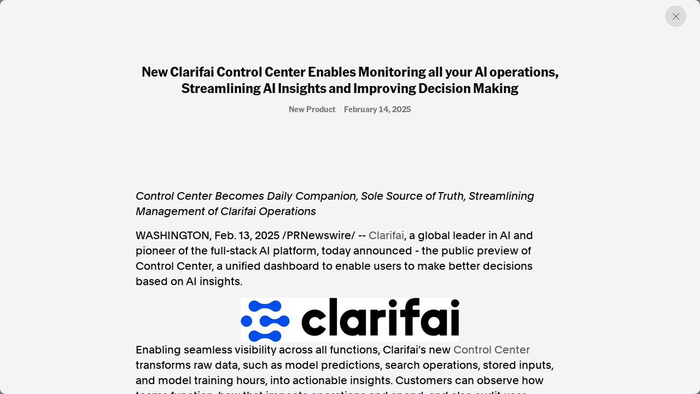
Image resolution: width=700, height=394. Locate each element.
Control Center (491, 349)
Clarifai (386, 235)
